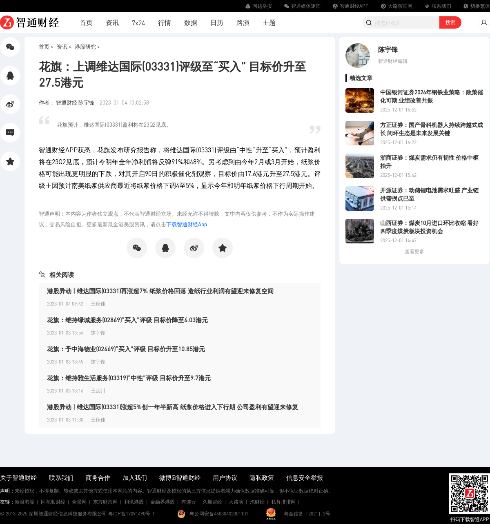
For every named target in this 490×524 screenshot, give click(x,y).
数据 (190, 22)
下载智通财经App (186, 224)
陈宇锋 (388, 49)
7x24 (138, 22)
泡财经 (257, 502)
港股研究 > (87, 46)
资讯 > (64, 46)
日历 (216, 22)
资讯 (112, 22)
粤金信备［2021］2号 (307, 514)
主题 (269, 22)
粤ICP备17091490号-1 (131, 514)
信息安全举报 (304, 477)
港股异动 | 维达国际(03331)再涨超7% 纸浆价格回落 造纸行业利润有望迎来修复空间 (160, 291)
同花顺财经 (53, 502)
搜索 (450, 22)
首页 (86, 22)
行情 (164, 22)
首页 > (46, 46)
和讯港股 (134, 502)
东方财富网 (105, 502)
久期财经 (212, 502)
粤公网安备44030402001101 (218, 514)
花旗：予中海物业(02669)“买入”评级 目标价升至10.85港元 (126, 349)
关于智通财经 (18, 477)
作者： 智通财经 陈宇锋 (67, 102)
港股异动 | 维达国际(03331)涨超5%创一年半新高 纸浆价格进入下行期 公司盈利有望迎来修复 (172, 407)
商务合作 (98, 477)
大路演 (236, 502)
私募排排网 (283, 502)
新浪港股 (24, 502)
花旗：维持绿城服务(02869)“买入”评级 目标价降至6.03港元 (127, 320)
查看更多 (414, 251)
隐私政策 (261, 477)
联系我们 (61, 477)
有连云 (188, 502)
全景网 (79, 502)
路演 (242, 22)
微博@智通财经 (179, 477)
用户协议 (225, 477)
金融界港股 (162, 502)
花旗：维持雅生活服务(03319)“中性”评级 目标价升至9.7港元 (129, 378)
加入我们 (134, 477)
